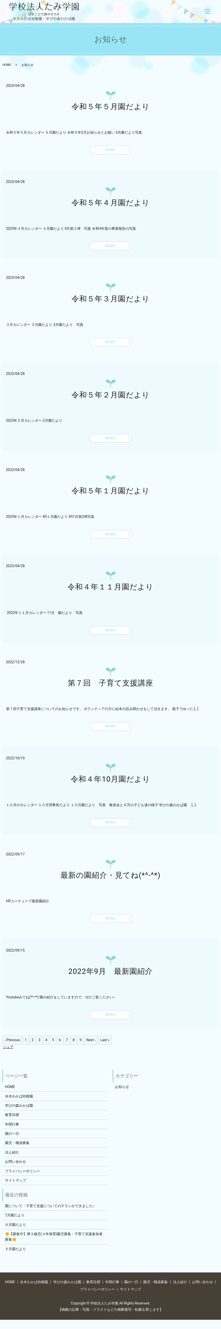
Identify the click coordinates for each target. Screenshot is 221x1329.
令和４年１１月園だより (111, 591)
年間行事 (12, 1134)
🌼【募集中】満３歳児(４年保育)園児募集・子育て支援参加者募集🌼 (54, 1246)
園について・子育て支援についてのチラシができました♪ (49, 1215)
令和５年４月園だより (111, 203)
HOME (6, 65)
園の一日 (12, 1143)
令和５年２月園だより (111, 397)
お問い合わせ (15, 1171)
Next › (91, 1049)
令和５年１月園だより (111, 494)
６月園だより (15, 1234)
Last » (105, 1049)
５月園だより (15, 1258)
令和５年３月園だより (111, 300)
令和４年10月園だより (110, 785)
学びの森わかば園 (19, 1115)
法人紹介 (12, 1162)
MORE (110, 150)
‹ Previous (12, 1049)
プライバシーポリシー (22, 1180)
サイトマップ (15, 1190)
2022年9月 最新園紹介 (110, 979)
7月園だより (14, 1225)
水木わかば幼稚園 (19, 1105)
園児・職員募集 (17, 1152)
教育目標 (12, 1124)
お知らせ (122, 1096)
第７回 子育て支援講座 (110, 688)
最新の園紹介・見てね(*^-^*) (110, 882)
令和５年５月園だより (111, 106)
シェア (8, 1056)
